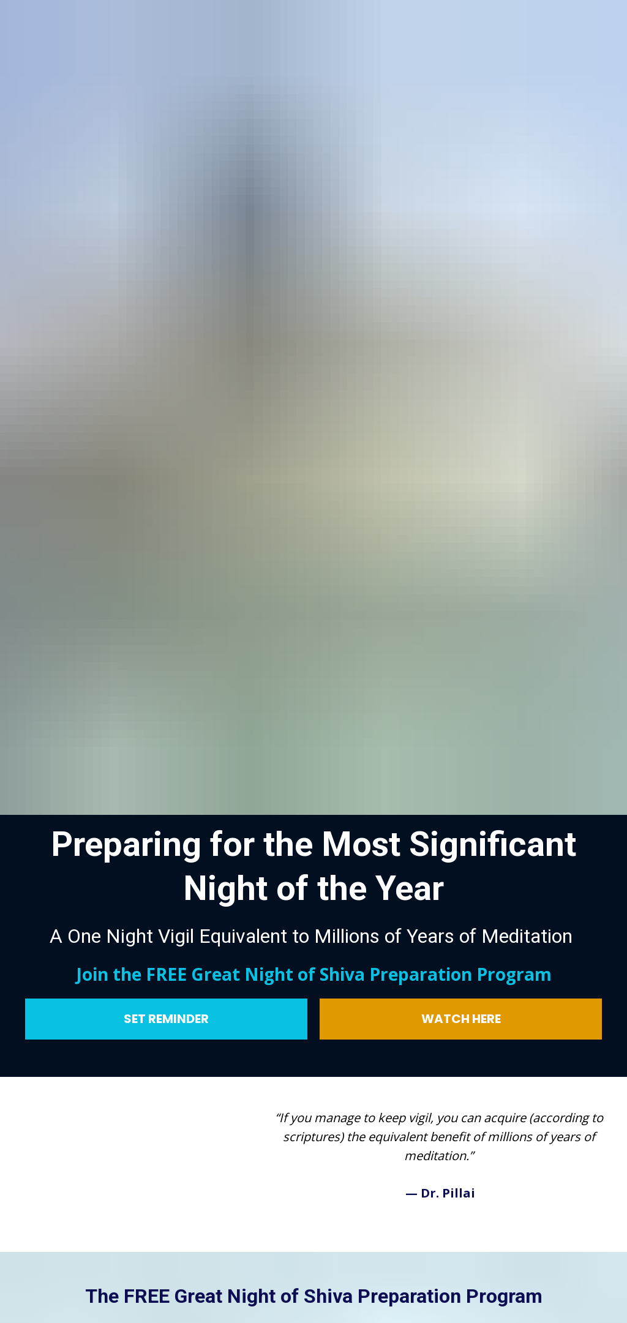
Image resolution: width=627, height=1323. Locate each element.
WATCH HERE (461, 901)
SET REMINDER (166, 901)
